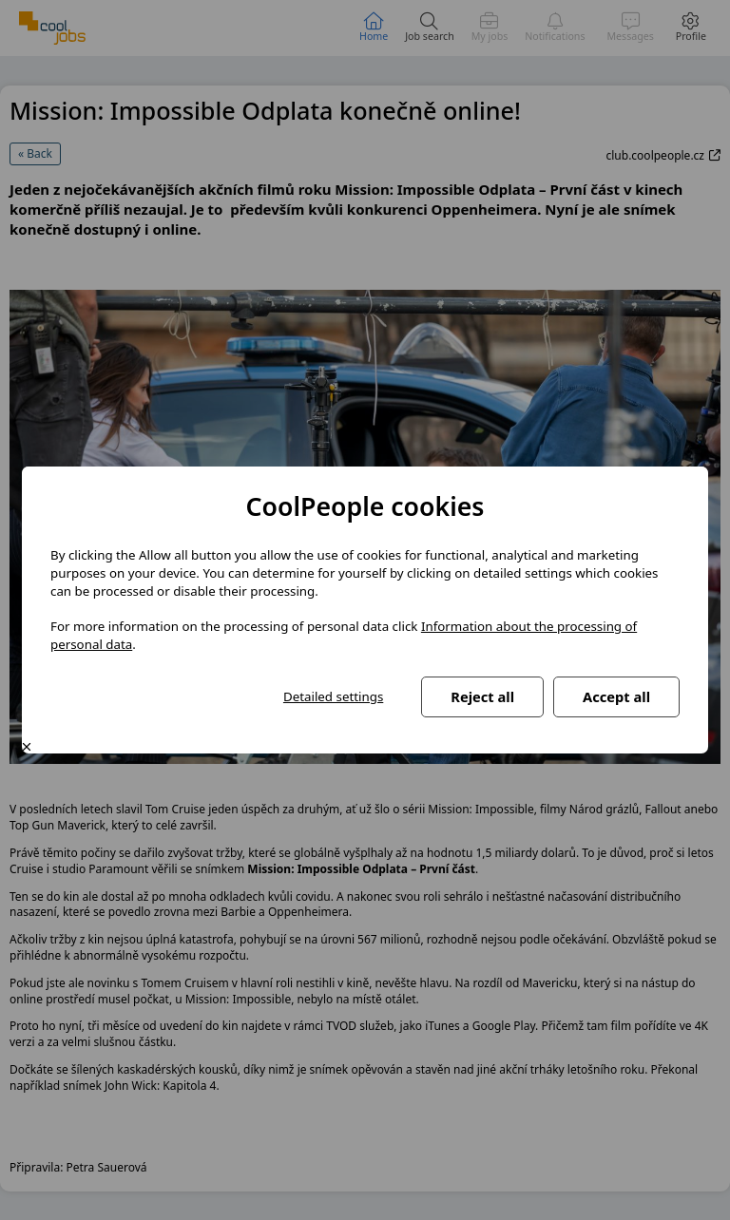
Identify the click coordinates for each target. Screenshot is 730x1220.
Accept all (616, 696)
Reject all (482, 696)
